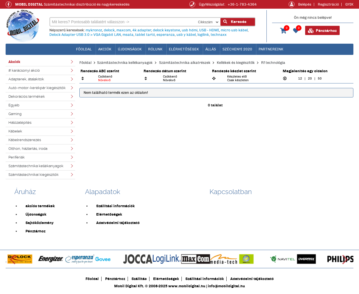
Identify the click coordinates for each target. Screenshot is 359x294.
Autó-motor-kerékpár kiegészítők (37, 88)
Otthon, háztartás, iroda (27, 148)
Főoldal (85, 62)
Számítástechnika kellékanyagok (35, 166)
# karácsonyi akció (24, 70)
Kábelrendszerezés (24, 140)
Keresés (235, 21)
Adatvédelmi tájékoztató (118, 223)
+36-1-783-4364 (242, 4)
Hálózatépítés (19, 122)
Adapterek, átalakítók (26, 79)
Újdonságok (130, 49)
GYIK (349, 4)
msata (128, 34)
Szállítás (139, 279)
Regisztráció (328, 4)
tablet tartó (145, 34)
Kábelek (15, 131)
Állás (210, 49)
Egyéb (13, 105)
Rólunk (155, 49)
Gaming (15, 114)
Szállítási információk (115, 206)
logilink (203, 34)
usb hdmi (189, 30)
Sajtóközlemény (40, 223)
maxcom (123, 30)
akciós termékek (40, 206)
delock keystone (166, 30)
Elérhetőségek (184, 49)
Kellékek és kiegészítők (236, 62)
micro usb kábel (234, 30)
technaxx (219, 34)
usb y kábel (186, 34)
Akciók (104, 49)
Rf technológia (273, 62)
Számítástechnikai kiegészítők (33, 174)
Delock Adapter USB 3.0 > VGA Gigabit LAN (85, 34)
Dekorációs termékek (26, 96)
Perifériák (16, 157)
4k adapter (141, 30)
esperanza (166, 34)
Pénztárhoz (322, 31)
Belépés (304, 4)
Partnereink (271, 49)
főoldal (84, 49)
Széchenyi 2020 (237, 49)
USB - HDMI (209, 30)
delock (109, 30)
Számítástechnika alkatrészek (184, 62)
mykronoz (94, 30)
